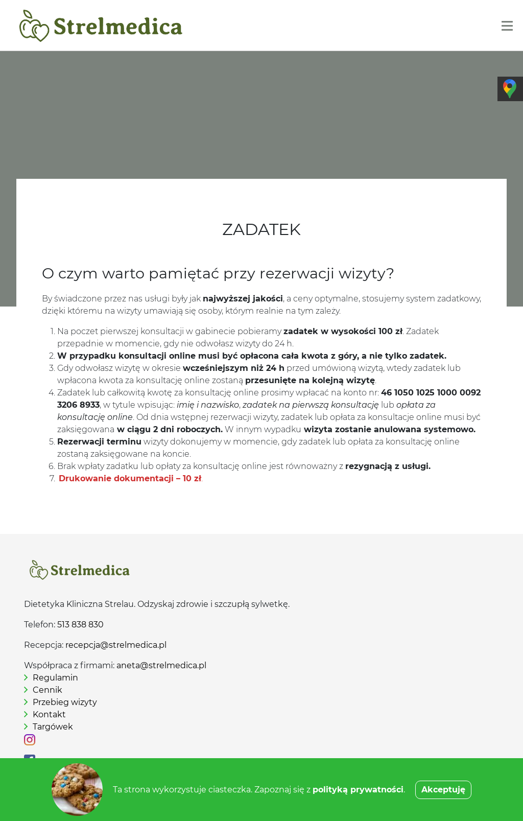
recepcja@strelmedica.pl (116, 645)
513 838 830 (80, 624)
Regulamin (55, 678)
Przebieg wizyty (65, 702)
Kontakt (49, 714)
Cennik (47, 690)
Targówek (53, 727)
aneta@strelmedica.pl (161, 665)
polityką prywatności (358, 789)
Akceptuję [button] (443, 789)
